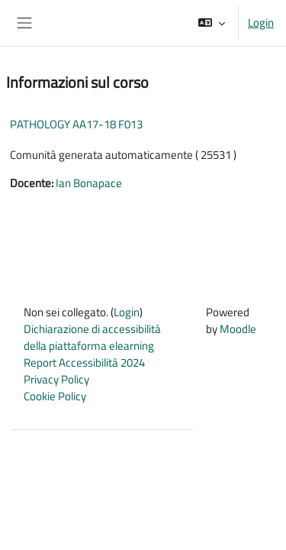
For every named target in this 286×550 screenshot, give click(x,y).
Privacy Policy (56, 379)
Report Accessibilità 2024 (84, 362)
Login (261, 23)
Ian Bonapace (89, 183)
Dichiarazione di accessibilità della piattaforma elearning (92, 337)
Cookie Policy (55, 396)
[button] (211, 23)
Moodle (238, 329)
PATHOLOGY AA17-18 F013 (76, 124)
